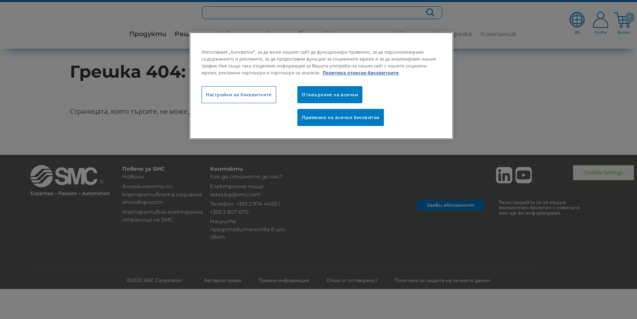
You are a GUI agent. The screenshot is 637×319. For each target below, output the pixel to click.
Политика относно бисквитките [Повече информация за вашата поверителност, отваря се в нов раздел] (361, 72)
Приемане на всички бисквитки (340, 117)
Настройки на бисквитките (239, 94)
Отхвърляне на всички (330, 94)
